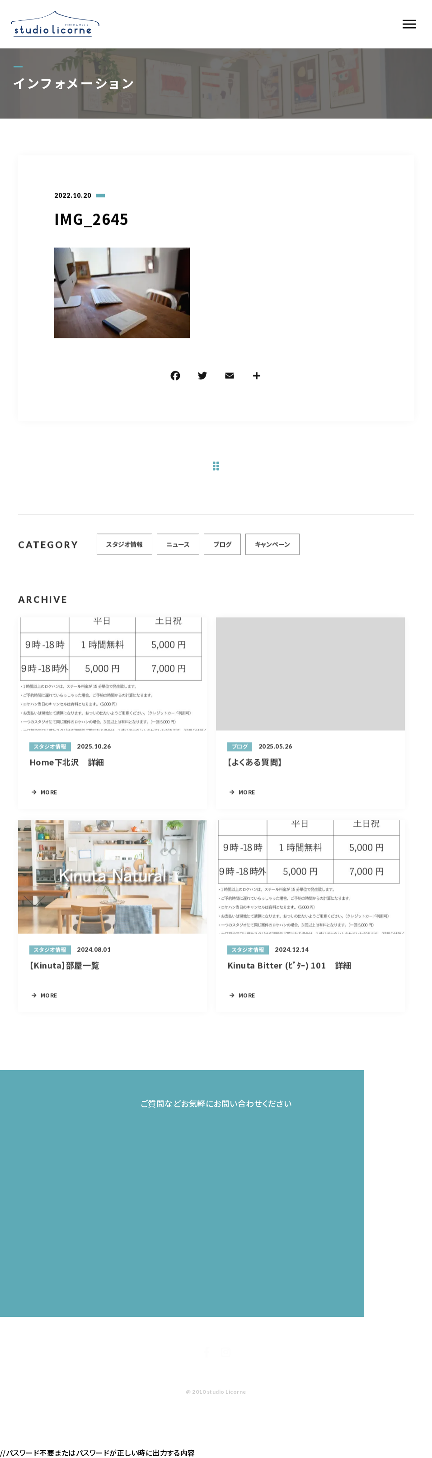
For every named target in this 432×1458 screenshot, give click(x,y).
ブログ (222, 547)
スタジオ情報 (124, 547)
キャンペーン (272, 547)
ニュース (178, 547)
